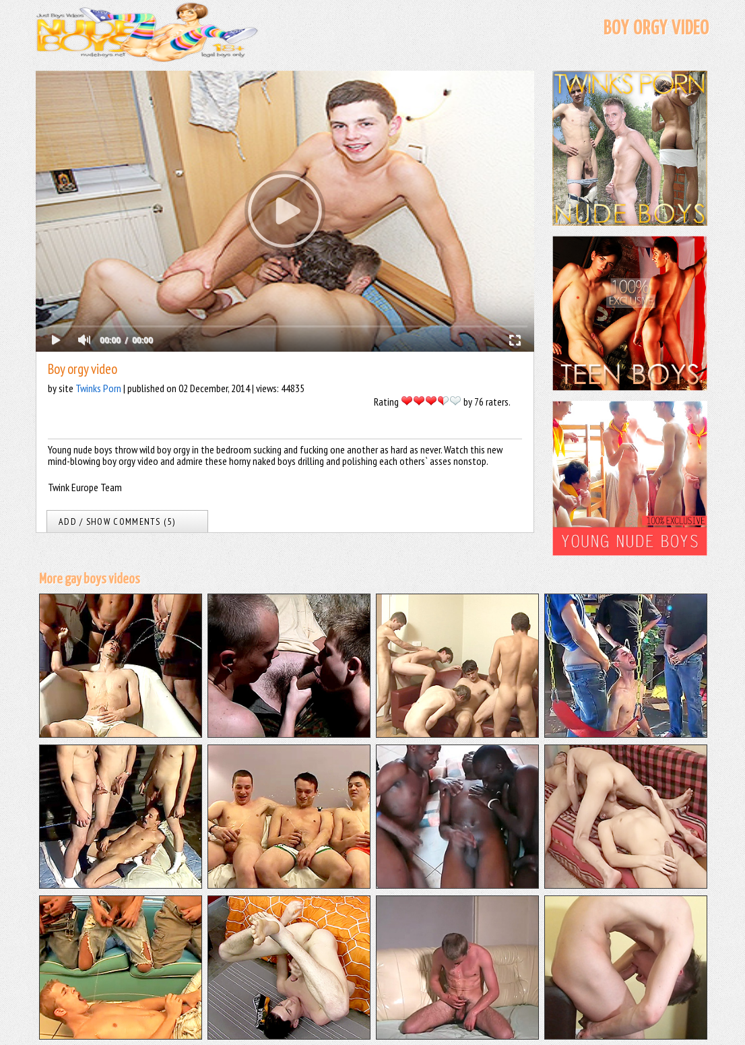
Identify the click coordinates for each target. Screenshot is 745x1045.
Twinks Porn (98, 388)
